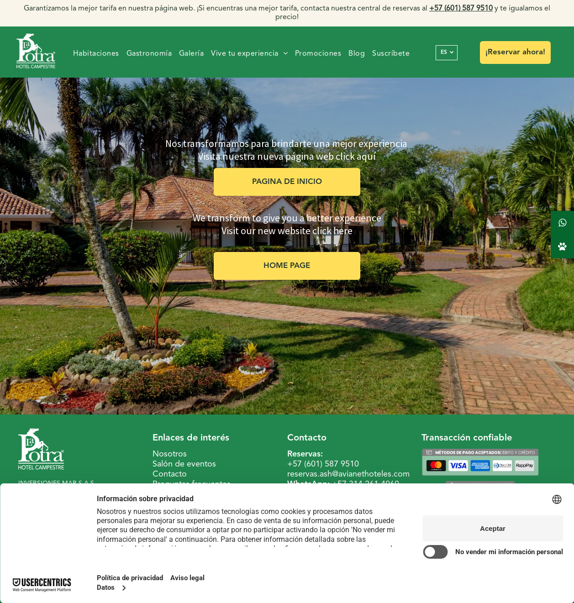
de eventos (195, 464)
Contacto (170, 474)
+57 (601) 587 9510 (323, 464)
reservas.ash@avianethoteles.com (348, 474)
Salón (163, 464)
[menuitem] (96, 54)
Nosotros (170, 454)
